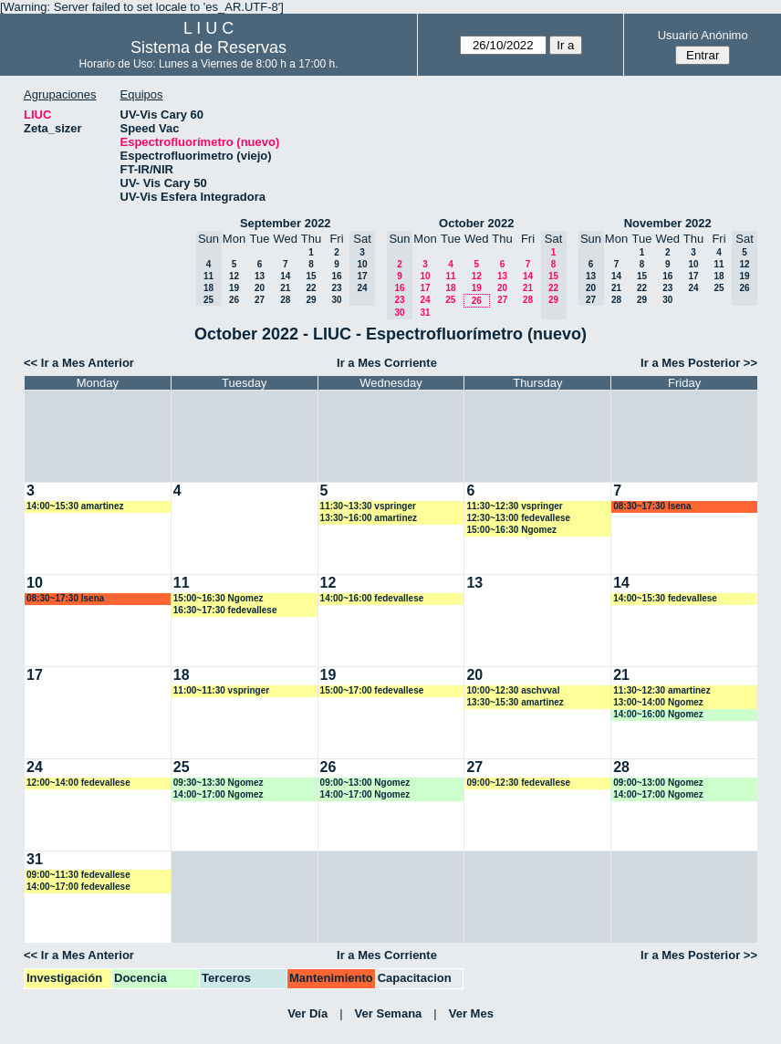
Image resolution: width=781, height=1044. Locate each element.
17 (425, 288)
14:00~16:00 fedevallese (372, 598)
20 (260, 288)
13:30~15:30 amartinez (514, 702)
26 (234, 300)
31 (425, 313)
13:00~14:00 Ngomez (658, 702)
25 (450, 300)
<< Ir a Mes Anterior (79, 363)
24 (425, 300)
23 (336, 288)
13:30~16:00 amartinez (368, 518)
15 (311, 276)
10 (425, 276)
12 (234, 276)
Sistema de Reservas (208, 47)
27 (260, 300)
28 (285, 300)
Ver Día (307, 1013)
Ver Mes (471, 1013)
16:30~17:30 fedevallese (225, 610)
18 (450, 288)
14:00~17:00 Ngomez (218, 794)
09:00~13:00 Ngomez (365, 783)
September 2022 (285, 223)
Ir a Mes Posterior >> (698, 363)
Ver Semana (388, 1013)
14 (285, 276)
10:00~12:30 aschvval (512, 690)
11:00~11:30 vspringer (221, 690)
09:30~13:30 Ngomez (218, 783)
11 (450, 276)
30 (336, 300)
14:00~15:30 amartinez (74, 506)
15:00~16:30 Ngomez (511, 530)
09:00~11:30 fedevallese (78, 875)
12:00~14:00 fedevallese (78, 783)
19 (234, 288)
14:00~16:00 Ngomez (658, 714)
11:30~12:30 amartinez (661, 690)
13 (260, 276)
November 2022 (668, 223)
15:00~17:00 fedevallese (372, 690)
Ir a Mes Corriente (387, 363)
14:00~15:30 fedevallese (665, 598)
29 (311, 300)
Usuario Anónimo (703, 35)
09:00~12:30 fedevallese (518, 783)
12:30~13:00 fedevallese (518, 518)
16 (336, 276)
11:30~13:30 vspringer (368, 506)
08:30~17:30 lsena (652, 506)
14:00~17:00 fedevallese (78, 887)
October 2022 (476, 223)
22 (311, 288)
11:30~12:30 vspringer (514, 506)
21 (285, 288)
